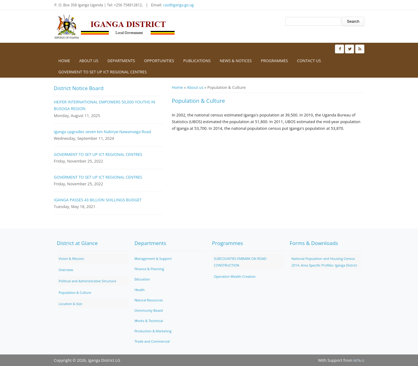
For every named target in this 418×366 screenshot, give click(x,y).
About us (88, 60)
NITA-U (358, 360)
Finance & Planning (149, 269)
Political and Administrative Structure (87, 281)
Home (64, 60)
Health (140, 289)
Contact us (309, 60)
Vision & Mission (71, 258)
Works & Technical (149, 320)
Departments (121, 60)
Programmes (274, 60)
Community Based (149, 310)
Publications (196, 60)
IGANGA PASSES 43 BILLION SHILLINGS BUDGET (98, 200)
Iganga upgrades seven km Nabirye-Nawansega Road (102, 131)
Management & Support (153, 258)
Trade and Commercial (152, 341)
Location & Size (70, 303)
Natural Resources (149, 300)
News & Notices (236, 60)
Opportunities (159, 60)
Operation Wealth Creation (235, 276)
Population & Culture (75, 292)
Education (142, 279)
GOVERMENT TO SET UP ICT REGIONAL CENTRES (103, 72)
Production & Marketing (153, 331)
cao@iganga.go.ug (178, 5)
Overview (66, 269)
